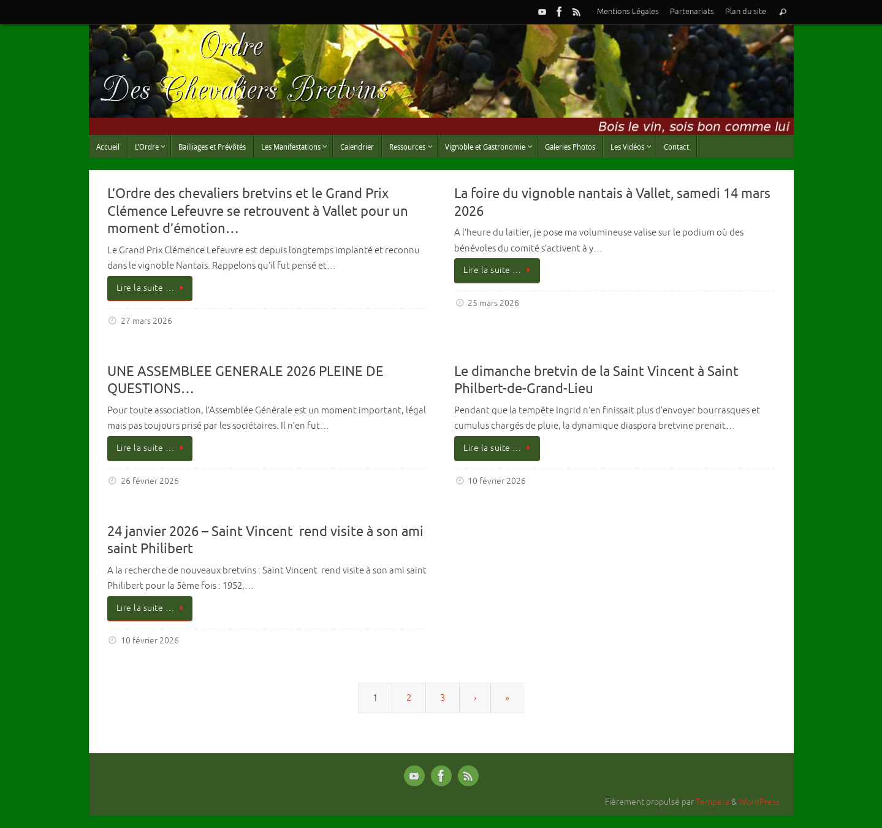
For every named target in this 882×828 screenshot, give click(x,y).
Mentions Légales (628, 12)
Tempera (712, 802)
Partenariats (692, 12)
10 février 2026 (497, 481)
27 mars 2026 (146, 321)
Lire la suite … (152, 288)
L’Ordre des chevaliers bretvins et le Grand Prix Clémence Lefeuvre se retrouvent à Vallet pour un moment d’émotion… (257, 211)
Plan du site (745, 12)
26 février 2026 (150, 481)
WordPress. (760, 802)
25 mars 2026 (493, 303)
